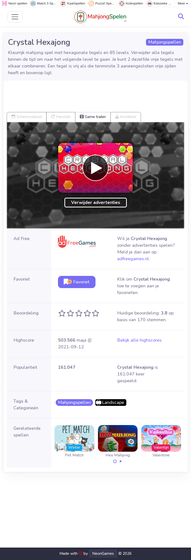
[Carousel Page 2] (120, 461)
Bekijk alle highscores (139, 340)
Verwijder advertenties (95, 202)
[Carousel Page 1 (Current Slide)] (115, 461)
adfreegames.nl (133, 259)
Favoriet (77, 282)
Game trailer (93, 117)
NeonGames (103, 553)
